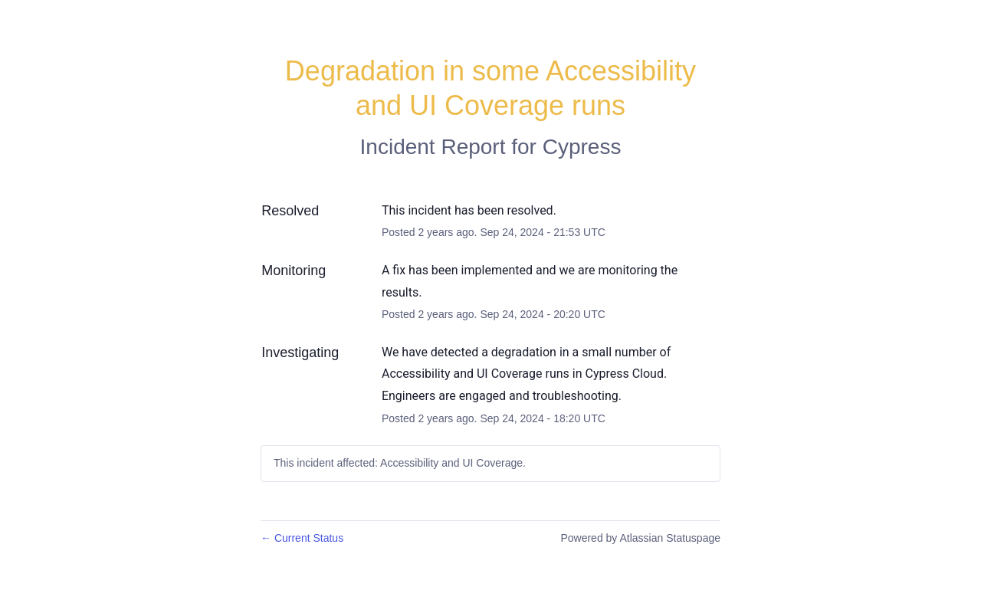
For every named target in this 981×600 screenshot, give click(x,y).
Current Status (302, 538)
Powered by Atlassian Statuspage (640, 538)
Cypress (582, 147)
